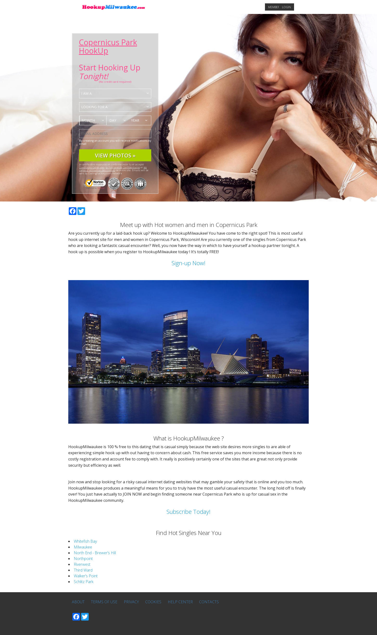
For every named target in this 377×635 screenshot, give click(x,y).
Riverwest (82, 564)
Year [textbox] (135, 120)
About (78, 601)
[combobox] (115, 93)
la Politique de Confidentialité (123, 167)
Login (286, 7)
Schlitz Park (83, 581)
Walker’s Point (86, 575)
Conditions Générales (91, 167)
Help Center (180, 601)
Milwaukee (83, 547)
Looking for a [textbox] (94, 107)
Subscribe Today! (188, 512)
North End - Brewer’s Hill (95, 552)
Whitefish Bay (85, 541)
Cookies (153, 601)
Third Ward (83, 570)
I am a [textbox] (86, 93)
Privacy (131, 601)
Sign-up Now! (188, 263)
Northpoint (83, 558)
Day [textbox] (112, 120)
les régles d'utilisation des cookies (113, 168)
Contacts (209, 601)
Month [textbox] (88, 120)
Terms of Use (104, 601)
